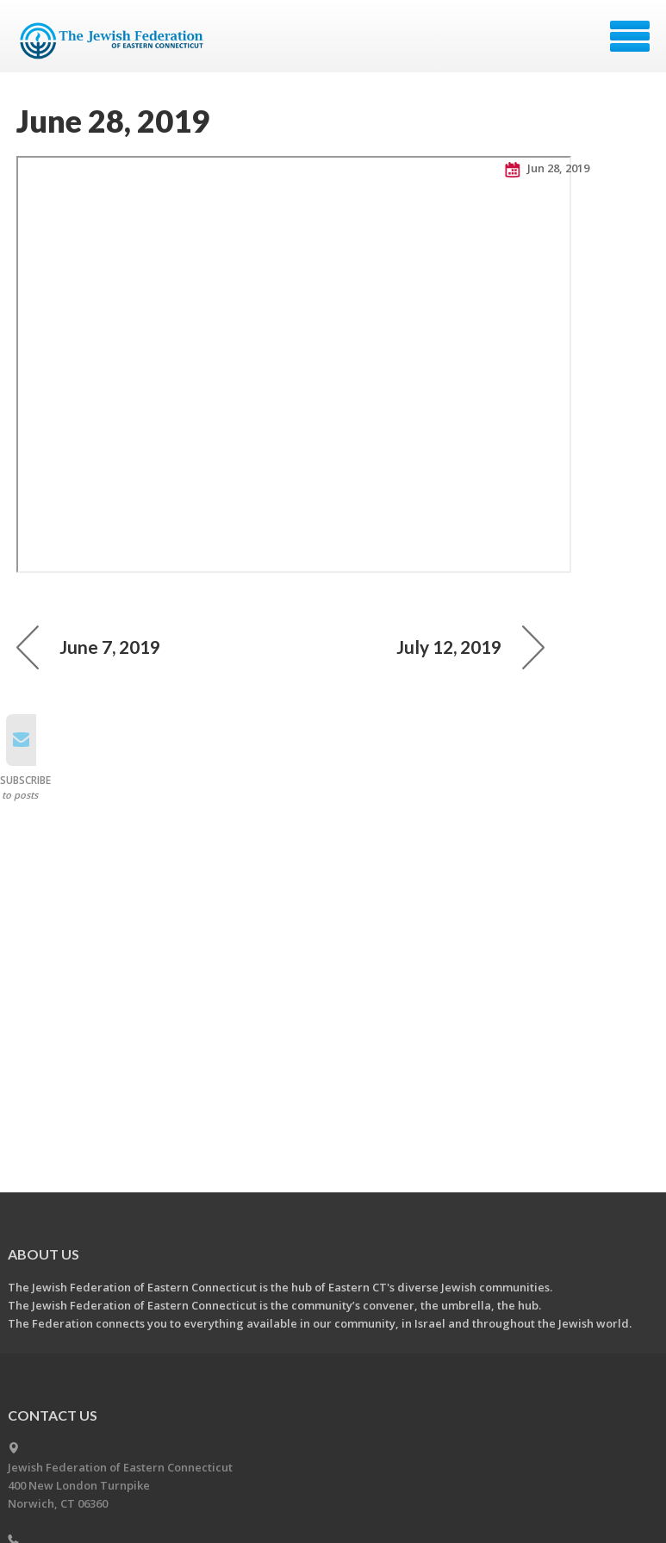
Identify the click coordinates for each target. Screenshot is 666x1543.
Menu (630, 36)
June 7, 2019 (88, 647)
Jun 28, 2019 (547, 168)
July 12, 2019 (470, 647)
